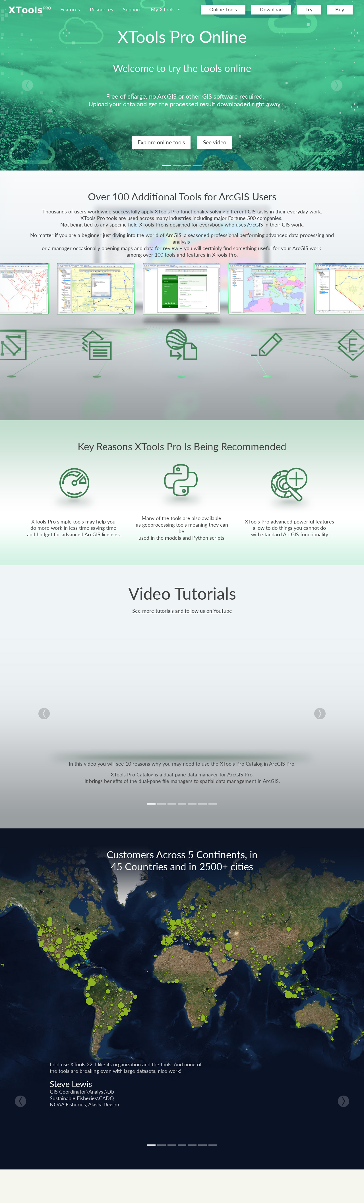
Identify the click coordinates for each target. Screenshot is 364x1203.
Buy (339, 10)
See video (214, 142)
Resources (101, 10)
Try (309, 10)
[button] (27, 85)
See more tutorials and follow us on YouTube (182, 611)
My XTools (163, 10)
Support (132, 10)
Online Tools (223, 10)
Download (271, 10)
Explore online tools (161, 142)
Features (70, 10)
